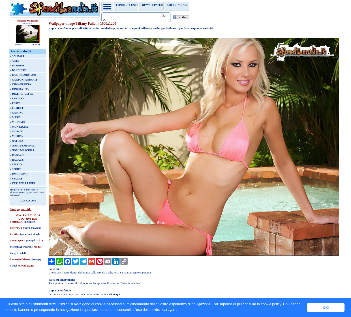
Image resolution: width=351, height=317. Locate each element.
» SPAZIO (16, 164)
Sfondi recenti (126, 5)
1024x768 (36, 44)
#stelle (23, 253)
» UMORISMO (19, 173)
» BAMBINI (17, 65)
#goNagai (29, 240)
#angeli (14, 253)
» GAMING (17, 112)
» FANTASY (17, 98)
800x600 (18, 44)
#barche (28, 246)
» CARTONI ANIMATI (23, 79)
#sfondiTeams (26, 265)
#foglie (38, 246)
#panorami (25, 234)
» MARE (15, 117)
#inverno (36, 228)
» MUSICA (16, 136)
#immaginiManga (20, 259)
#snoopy (36, 259)
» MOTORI (16, 131)
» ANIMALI (17, 56)
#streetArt (16, 228)
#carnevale (16, 221)
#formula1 (16, 246)
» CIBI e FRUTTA (20, 84)
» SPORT (15, 169)
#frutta (14, 234)
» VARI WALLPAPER (23, 183)
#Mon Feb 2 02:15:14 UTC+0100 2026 (28, 217)
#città (39, 240)
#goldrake (29, 221)
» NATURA (16, 140)
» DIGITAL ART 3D (21, 93)
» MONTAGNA (19, 126)
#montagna (16, 240)
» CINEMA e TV (19, 89)
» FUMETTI (17, 107)
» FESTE (15, 103)
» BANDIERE (18, 70)
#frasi (13, 265)
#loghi (36, 234)
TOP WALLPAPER (151, 5)
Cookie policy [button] (169, 310)
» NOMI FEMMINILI (23, 145)
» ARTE (14, 60)
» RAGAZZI (17, 159)
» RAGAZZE (17, 155)
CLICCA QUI (28, 200)
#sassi (26, 228)
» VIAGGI (16, 178)
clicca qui (114, 294)
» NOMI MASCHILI (22, 150)
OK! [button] (326, 307)
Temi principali (176, 5)
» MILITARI (17, 122)
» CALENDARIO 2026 (23, 75)
